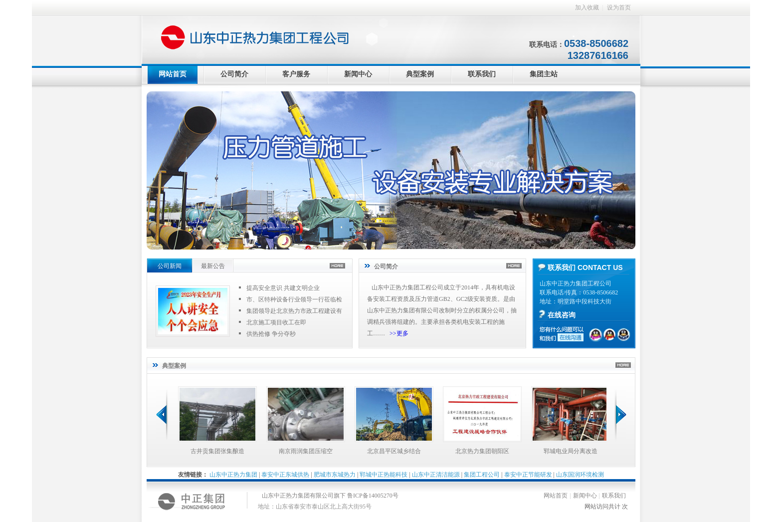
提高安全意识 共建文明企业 (283, 287)
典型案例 (420, 74)
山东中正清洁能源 (436, 474)
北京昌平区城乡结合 (394, 451)
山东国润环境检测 (580, 474)
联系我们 (482, 74)
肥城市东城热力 (335, 474)
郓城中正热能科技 (383, 474)
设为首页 (619, 7)
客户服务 (296, 74)
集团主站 (544, 74)
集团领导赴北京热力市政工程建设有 (294, 310)
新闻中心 (358, 74)
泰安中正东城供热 (285, 474)
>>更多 (399, 333)
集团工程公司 (482, 474)
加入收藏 (587, 7)
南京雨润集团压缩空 (306, 451)
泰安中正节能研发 (528, 474)
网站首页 (173, 74)
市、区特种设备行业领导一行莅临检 (294, 299)
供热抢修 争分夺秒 (271, 333)
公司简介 (234, 74)
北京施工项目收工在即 (276, 322)
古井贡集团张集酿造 (217, 451)
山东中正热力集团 (233, 474)
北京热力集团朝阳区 (482, 451)
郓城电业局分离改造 (570, 451)
